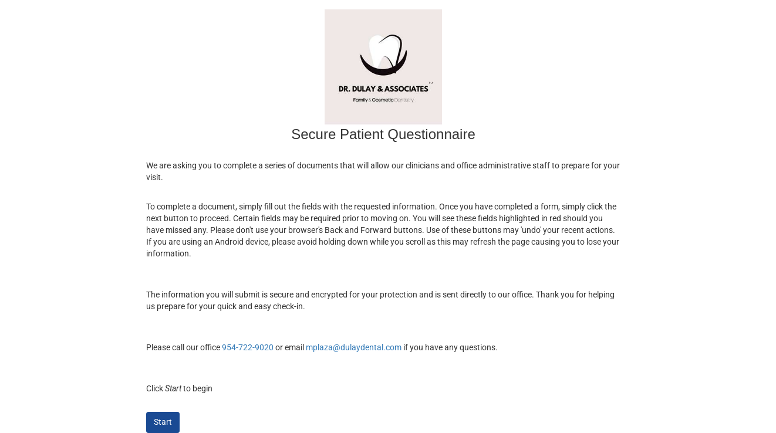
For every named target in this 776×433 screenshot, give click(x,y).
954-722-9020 (248, 347)
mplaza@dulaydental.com (354, 347)
